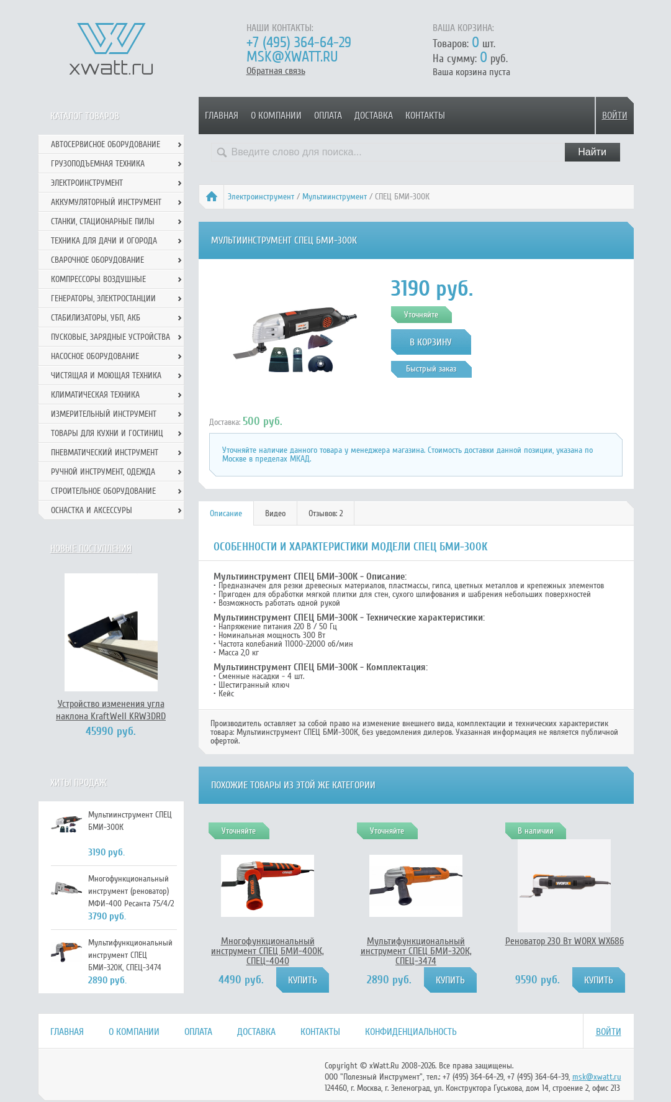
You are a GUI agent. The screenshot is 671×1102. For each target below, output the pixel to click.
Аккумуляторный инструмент (106, 202)
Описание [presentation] (226, 513)
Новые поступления (91, 548)
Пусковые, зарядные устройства (110, 337)
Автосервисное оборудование (105, 144)
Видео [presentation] (275, 513)
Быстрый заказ (431, 368)
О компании (276, 115)
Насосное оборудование (95, 356)
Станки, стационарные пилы (103, 221)
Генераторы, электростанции (103, 298)
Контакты (425, 115)
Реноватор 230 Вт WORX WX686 (564, 941)
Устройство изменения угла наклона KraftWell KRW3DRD (111, 710)
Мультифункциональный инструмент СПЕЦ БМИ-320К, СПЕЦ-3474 (416, 951)
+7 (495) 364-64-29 (298, 43)
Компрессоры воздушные (98, 279)
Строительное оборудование (103, 491)
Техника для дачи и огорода (104, 240)
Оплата (328, 115)
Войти (615, 115)
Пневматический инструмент (104, 452)
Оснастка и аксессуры (91, 510)
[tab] (226, 513)
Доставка (373, 115)
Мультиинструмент (334, 196)
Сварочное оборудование (97, 260)
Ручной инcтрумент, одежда (103, 472)
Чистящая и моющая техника (106, 375)
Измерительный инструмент (103, 414)
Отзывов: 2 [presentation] (325, 513)
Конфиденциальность (411, 1032)
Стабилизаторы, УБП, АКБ (95, 317)
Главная (221, 115)
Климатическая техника (95, 394)
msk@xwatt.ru (292, 57)
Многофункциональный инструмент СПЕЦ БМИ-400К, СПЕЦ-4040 (267, 951)
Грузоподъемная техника (98, 163)
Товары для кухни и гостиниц (107, 433)
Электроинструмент (261, 196)
